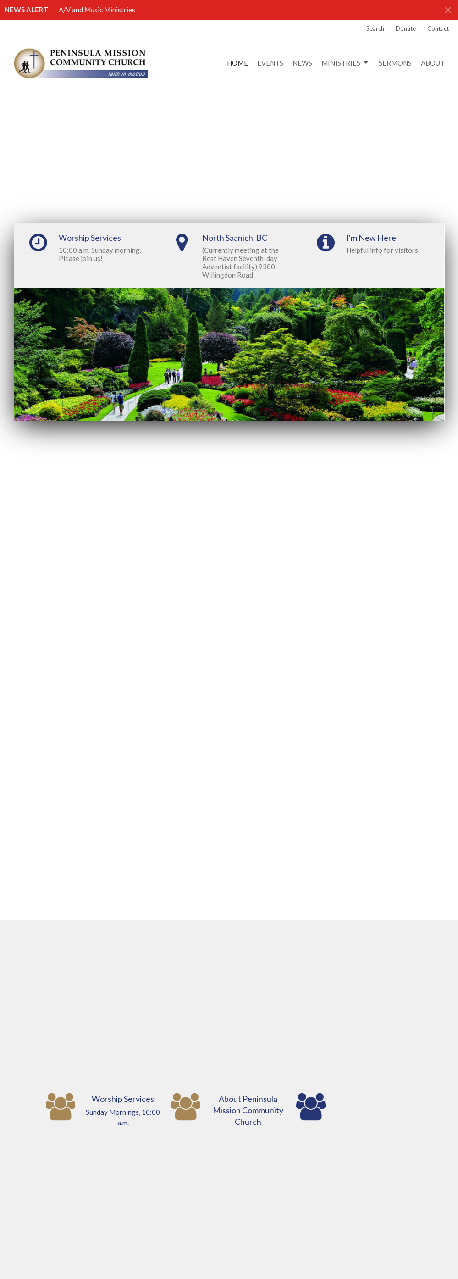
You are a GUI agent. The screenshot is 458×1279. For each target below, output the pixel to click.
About (433, 63)
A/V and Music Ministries (97, 10)
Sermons (395, 63)
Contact (438, 28)
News (302, 63)
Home (237, 63)
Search (375, 28)
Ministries (345, 62)
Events (270, 63)
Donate (406, 28)
